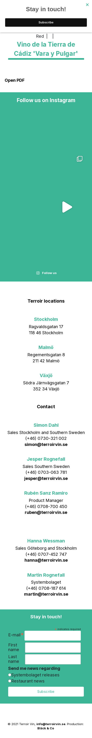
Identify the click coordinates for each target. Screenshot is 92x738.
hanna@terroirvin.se (46, 560)
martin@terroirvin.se (46, 594)
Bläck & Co (45, 728)
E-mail (16, 635)
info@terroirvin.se (50, 724)
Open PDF (15, 80)
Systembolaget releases (35, 674)
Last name (13, 659)
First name (13, 647)
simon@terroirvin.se (46, 444)
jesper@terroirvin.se (46, 478)
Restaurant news (28, 680)
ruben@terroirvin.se (46, 512)
